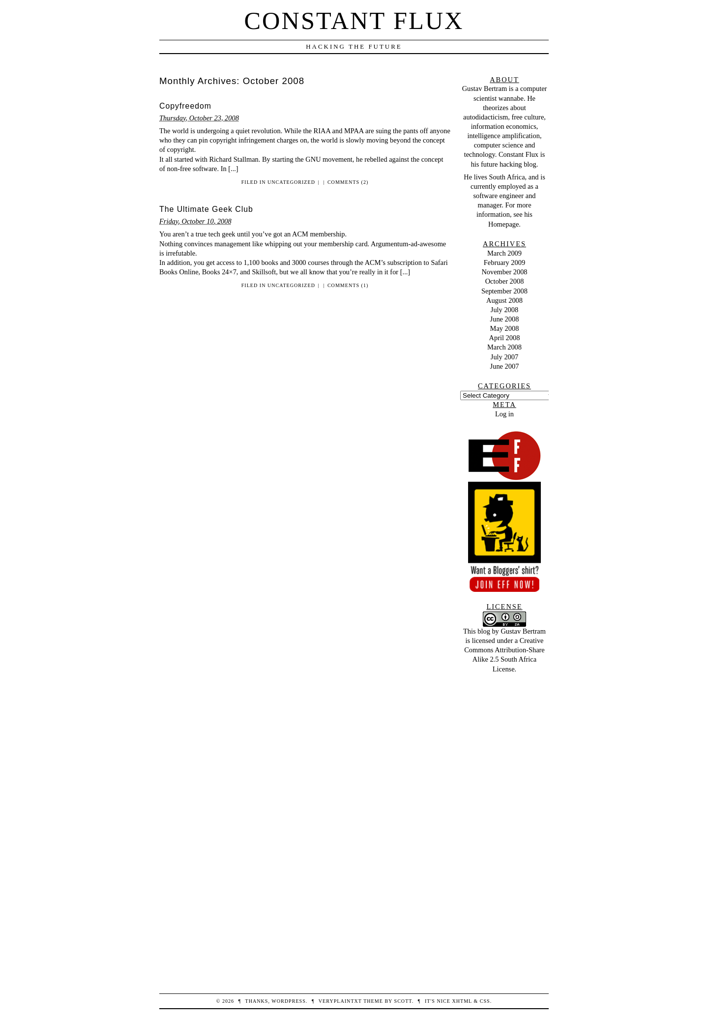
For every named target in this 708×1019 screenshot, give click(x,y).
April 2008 (504, 338)
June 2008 (504, 319)
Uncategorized (291, 182)
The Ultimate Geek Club (206, 209)
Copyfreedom (185, 106)
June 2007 (504, 366)
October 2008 (504, 281)
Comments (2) (347, 182)
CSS (485, 1001)
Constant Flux (354, 20)
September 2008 (504, 291)
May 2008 (504, 328)
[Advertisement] (504, 821)
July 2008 (504, 310)
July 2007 (504, 357)
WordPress (288, 1001)
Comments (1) (347, 285)
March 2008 (504, 347)
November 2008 (504, 272)
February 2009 (504, 262)
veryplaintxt (340, 1001)
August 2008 (504, 300)
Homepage (503, 224)
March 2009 (504, 253)
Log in (504, 414)
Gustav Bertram (484, 88)
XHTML (462, 1001)
